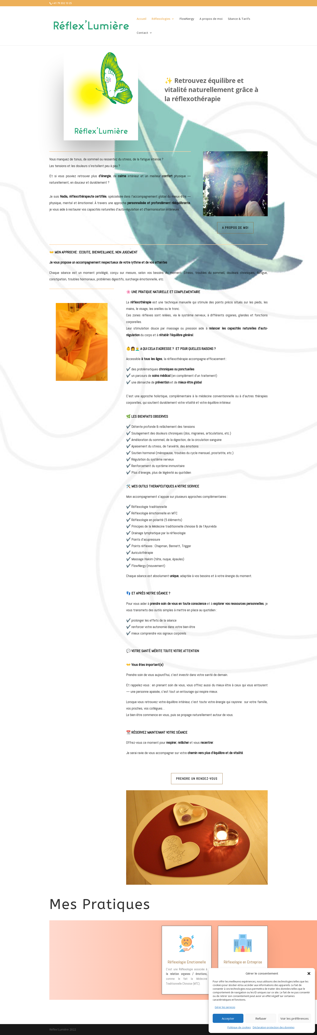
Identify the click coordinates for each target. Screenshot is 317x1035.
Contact (142, 33)
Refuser (260, 1018)
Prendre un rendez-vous (197, 779)
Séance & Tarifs (239, 19)
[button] (309, 973)
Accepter (228, 1018)
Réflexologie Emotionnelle (187, 962)
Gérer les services (225, 1007)
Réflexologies (161, 19)
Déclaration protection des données (273, 1027)
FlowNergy (187, 19)
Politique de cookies (239, 1027)
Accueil (141, 19)
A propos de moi (211, 19)
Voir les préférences (294, 1018)
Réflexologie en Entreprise (243, 962)
